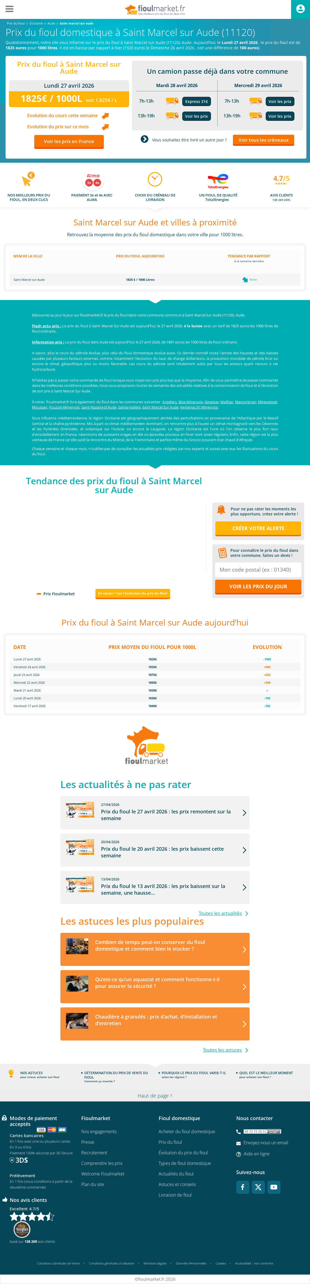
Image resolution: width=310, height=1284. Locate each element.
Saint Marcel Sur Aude (160, 407)
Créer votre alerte (258, 528)
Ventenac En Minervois (199, 407)
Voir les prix (196, 116)
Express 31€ (196, 101)
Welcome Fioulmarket (102, 1174)
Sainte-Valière (129, 407)
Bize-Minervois (191, 401)
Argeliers (170, 401)
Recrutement (94, 1153)
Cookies (221, 1263)
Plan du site (92, 1184)
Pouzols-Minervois (64, 407)
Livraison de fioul (175, 1195)
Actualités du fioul (176, 1174)
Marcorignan (245, 401)
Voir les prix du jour (258, 586)
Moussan (39, 407)
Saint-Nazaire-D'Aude (98, 407)
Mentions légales (155, 1263)
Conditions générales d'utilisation (111, 1263)
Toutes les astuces (222, 1049)
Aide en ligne (257, 1154)
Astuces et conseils (177, 1184)
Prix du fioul (170, 1142)
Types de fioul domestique (185, 1163)
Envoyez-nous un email (265, 1143)
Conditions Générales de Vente (58, 1263)
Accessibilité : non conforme (254, 1263)
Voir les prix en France (69, 141)
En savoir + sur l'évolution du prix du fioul (132, 593)
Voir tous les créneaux (263, 140)
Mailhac (226, 401)
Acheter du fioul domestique (187, 1131)
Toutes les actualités (220, 913)
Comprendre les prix (101, 1163)
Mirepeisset (267, 401)
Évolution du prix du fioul (183, 1153)
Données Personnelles (191, 1263)
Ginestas (212, 401)
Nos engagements (99, 1131)
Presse (87, 1142)
